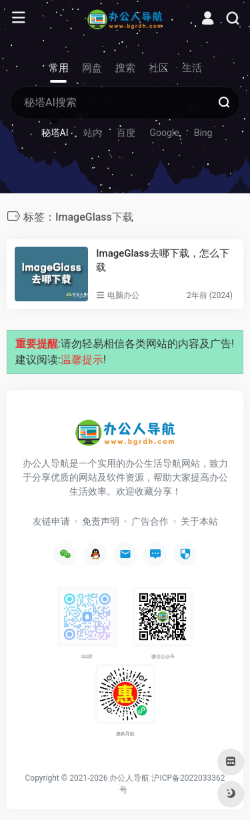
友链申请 (51, 521)
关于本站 (199, 521)
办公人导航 (129, 778)
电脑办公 (123, 295)
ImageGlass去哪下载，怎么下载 (162, 260)
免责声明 (100, 521)
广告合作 (150, 521)
